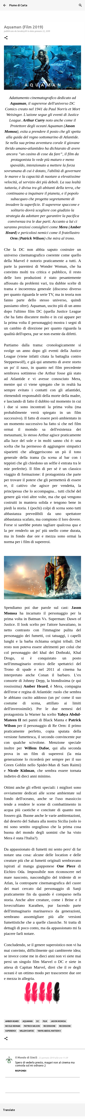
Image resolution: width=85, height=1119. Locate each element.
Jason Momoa (58, 1021)
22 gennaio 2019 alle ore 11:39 (53, 1058)
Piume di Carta (18, 5)
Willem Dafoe (27, 1031)
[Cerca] (80, 5)
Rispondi (20, 1070)
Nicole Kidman (12, 1026)
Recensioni (64, 1026)
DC (37, 1021)
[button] (6, 38)
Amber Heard (12, 1021)
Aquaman (28, 1021)
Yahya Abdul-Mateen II (49, 1031)
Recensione (49, 1026)
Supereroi (10, 1031)
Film (45, 1021)
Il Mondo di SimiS (26, 1057)
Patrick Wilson (32, 1026)
